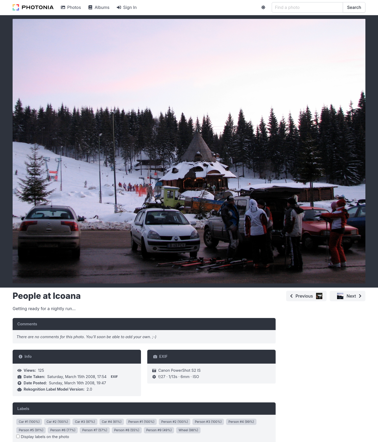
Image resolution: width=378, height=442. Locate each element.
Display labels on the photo (42, 436)
